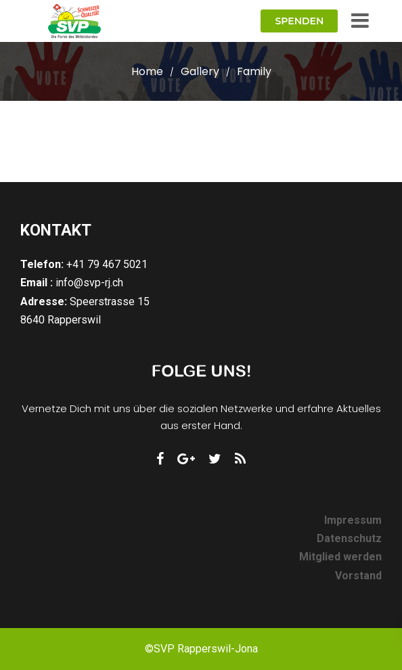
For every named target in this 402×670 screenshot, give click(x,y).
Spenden (299, 21)
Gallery (200, 71)
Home (147, 71)
